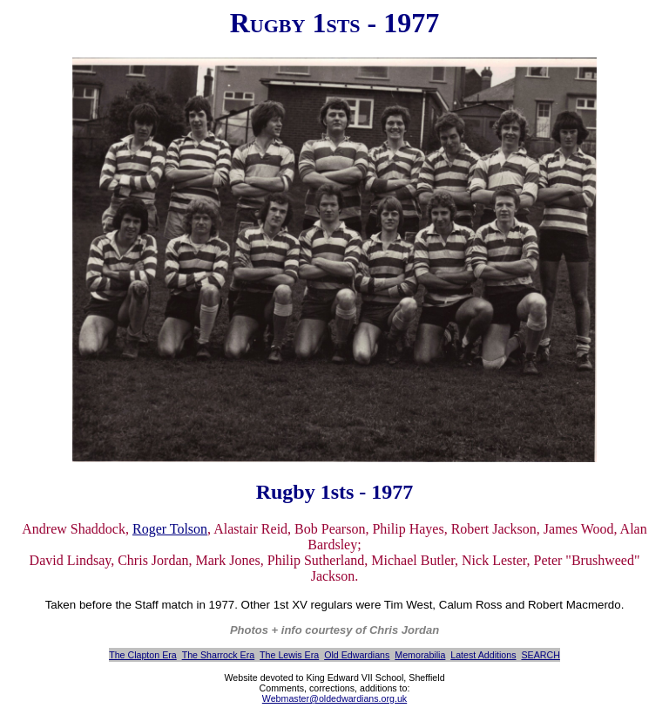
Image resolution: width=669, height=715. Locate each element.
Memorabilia (420, 655)
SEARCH (540, 655)
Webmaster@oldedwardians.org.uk (334, 698)
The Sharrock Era (218, 655)
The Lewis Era (289, 655)
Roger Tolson (169, 528)
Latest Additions (483, 655)
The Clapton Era (143, 655)
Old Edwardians (356, 655)
